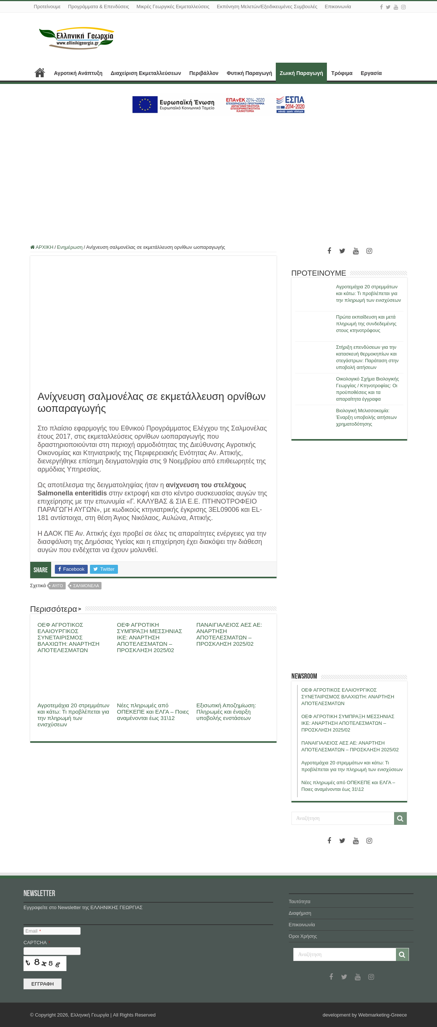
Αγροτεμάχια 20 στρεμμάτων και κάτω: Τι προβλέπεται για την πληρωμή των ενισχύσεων (74, 714)
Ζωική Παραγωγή (301, 73)
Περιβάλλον (203, 73)
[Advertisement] (218, 175)
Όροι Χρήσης (303, 936)
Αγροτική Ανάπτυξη (78, 73)
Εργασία (371, 73)
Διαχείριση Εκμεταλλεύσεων (145, 73)
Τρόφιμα (342, 73)
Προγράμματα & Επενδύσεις (98, 6)
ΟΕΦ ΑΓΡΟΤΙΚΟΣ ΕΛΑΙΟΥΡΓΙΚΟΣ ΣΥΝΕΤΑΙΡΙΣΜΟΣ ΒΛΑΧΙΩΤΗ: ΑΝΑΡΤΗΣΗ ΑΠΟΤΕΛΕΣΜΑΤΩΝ (69, 637)
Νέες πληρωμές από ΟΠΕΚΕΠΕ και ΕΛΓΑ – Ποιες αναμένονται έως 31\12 (153, 711)
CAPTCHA (37, 942)
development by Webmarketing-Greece (365, 1015)
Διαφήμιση (300, 913)
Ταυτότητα (299, 901)
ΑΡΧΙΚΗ (40, 72)
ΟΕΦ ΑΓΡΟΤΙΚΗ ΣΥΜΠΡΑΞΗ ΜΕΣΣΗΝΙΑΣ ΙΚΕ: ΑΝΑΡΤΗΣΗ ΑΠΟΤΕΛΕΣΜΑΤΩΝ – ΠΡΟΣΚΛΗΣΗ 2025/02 (149, 637)
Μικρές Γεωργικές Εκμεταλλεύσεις (173, 6)
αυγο (57, 585)
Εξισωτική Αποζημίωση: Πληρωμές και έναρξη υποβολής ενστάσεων (226, 711)
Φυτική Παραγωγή (249, 73)
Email (33, 931)
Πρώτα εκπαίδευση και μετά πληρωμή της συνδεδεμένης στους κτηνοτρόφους (366, 323)
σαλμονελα (86, 585)
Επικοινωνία (338, 6)
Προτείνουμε (47, 6)
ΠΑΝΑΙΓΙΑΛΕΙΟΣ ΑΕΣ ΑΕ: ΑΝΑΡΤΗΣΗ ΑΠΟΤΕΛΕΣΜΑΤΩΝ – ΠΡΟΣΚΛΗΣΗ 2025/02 (229, 634)
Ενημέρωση (70, 247)
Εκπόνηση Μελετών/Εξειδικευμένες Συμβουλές (267, 6)
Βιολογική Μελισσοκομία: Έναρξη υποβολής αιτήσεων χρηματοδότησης (366, 417)
